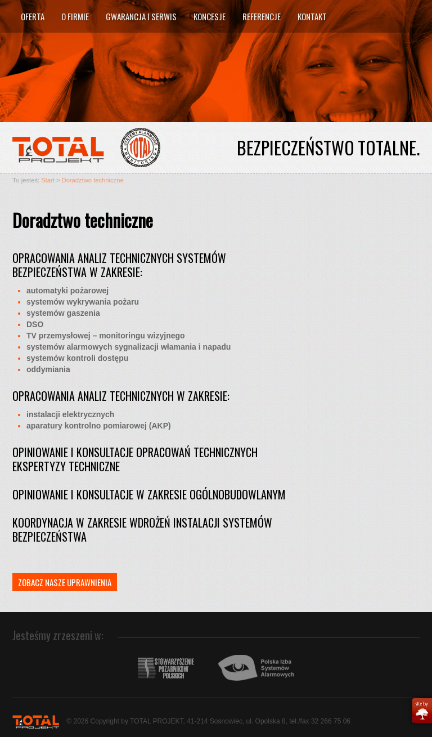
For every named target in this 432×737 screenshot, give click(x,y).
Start (48, 180)
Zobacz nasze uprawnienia (64, 582)
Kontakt (312, 16)
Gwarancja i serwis (141, 16)
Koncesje (210, 16)
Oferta (32, 16)
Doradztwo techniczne (93, 180)
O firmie (75, 16)
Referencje (261, 16)
